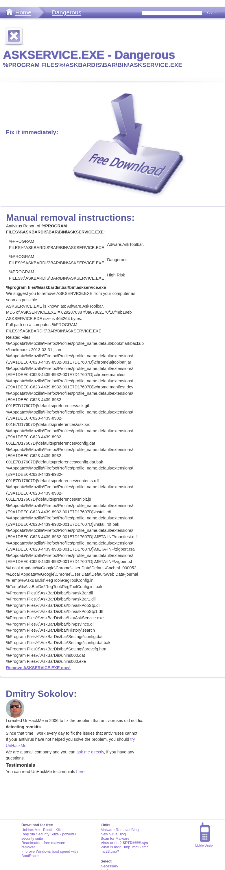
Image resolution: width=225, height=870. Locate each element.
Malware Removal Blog (120, 830)
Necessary (109, 866)
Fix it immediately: (32, 132)
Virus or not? (124, 843)
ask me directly (90, 752)
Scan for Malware (115, 838)
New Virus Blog (113, 834)
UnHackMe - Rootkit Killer (42, 830)
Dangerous (66, 12)
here (80, 771)
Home (23, 12)
